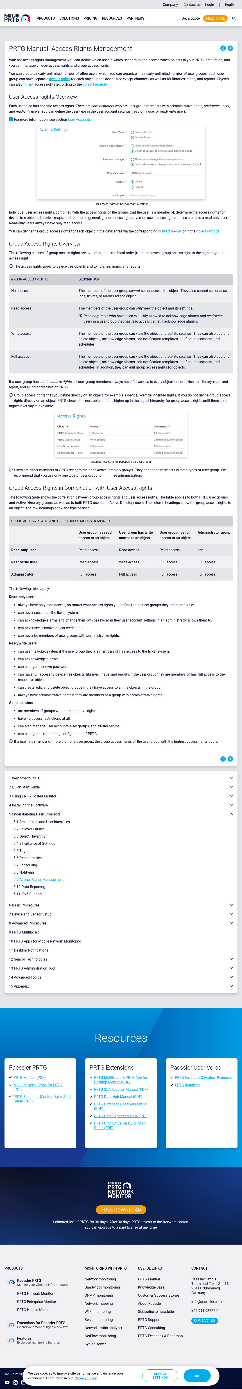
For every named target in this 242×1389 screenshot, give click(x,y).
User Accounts (79, 119)
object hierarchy (95, 84)
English (231, 4)
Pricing (90, 18)
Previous (223, 48)
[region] (121, 1376)
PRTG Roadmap (187, 1085)
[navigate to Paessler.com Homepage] (17, 18)
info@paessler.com (206, 1302)
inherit (28, 84)
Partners (135, 18)
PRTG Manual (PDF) (30, 1077)
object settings (207, 231)
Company (170, 4)
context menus (170, 231)
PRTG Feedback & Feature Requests (203, 1077)
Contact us (192, 4)
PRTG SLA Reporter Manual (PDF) (121, 1089)
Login (209, 4)
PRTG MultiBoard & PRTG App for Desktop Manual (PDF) (120, 1079)
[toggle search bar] (233, 18)
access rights (59, 79)
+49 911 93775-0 (204, 1311)
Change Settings (160, 1375)
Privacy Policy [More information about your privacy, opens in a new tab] (86, 1378)
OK (197, 1376)
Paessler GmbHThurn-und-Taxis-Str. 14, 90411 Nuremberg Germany (210, 1286)
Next (230, 48)
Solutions (69, 18)
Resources (112, 18)
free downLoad (121, 1210)
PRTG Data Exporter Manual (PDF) (121, 1116)
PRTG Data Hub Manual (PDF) (118, 1097)
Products (46, 18)
